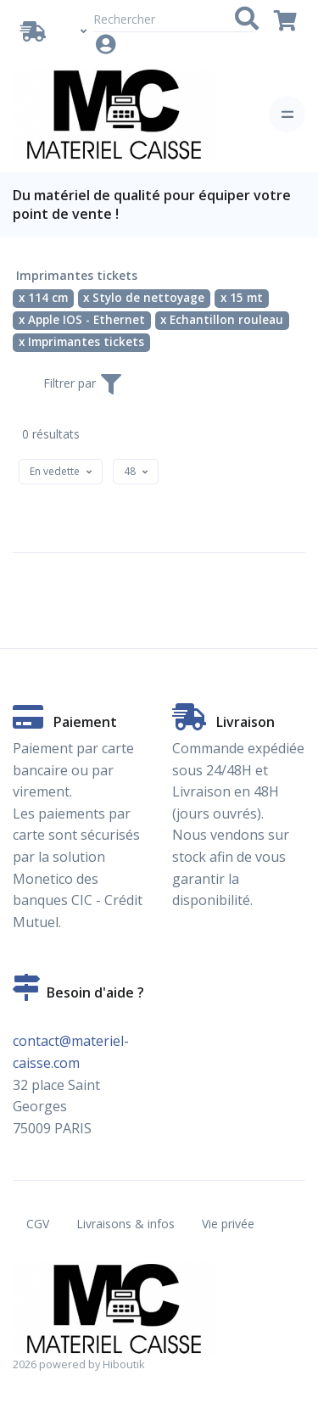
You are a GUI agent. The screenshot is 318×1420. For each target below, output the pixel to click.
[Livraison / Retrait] (36, 31)
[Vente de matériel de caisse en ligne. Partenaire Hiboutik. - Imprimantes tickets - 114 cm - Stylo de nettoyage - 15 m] (114, 114)
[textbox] (55, 471)
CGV (37, 1224)
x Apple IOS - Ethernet (82, 319)
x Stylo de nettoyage (143, 297)
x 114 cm (43, 297)
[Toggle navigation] (287, 114)
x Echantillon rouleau (221, 319)
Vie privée (228, 1224)
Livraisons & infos (125, 1224)
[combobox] (61, 471)
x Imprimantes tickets (81, 341)
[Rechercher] (173, 19)
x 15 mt (241, 297)
